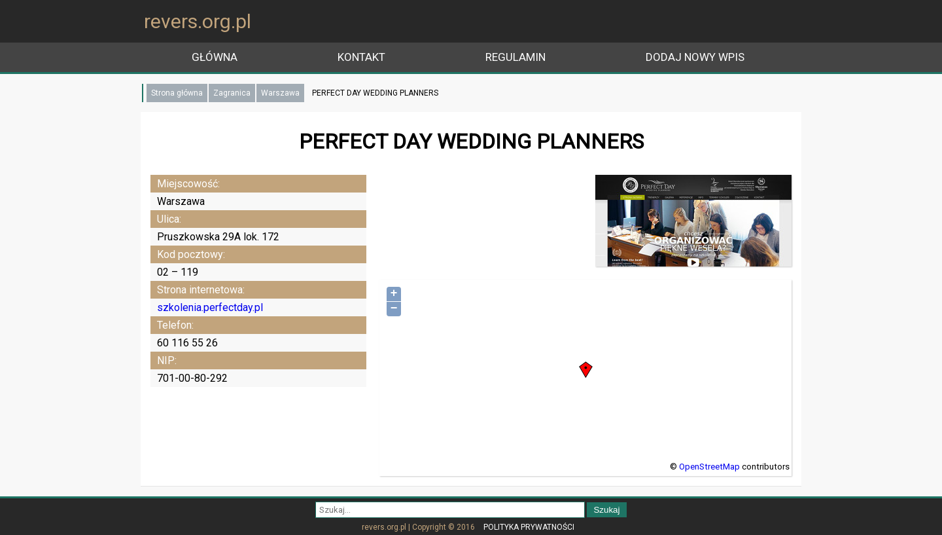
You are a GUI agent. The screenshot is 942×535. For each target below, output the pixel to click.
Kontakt (361, 57)
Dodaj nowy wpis (695, 57)
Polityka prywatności (528, 527)
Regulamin (515, 57)
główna (214, 57)
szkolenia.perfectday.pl (210, 307)
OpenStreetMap (709, 466)
